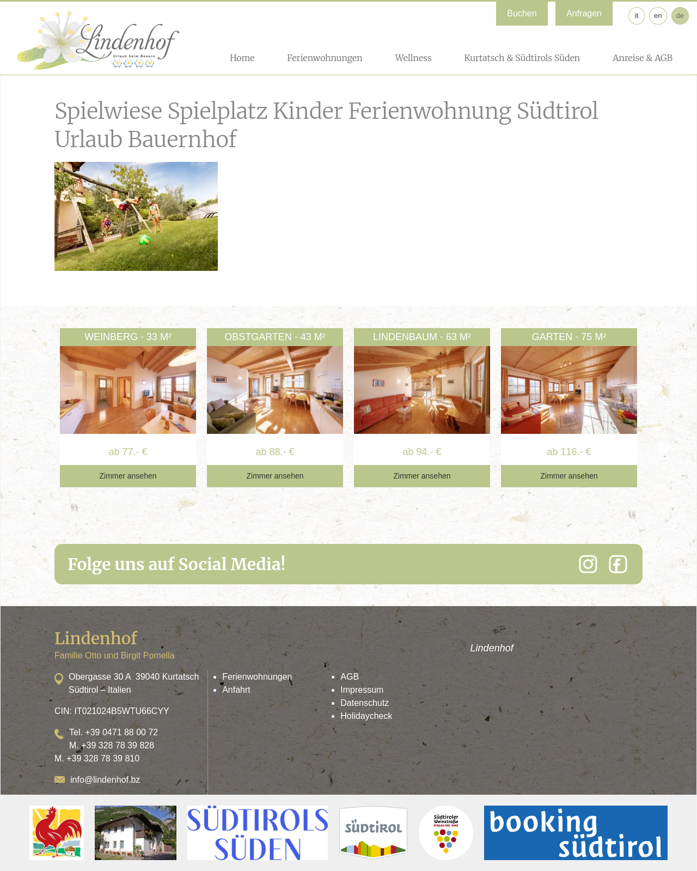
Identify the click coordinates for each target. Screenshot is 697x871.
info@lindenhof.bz (105, 779)
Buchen (521, 13)
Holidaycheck (366, 716)
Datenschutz (364, 702)
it (637, 15)
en (658, 15)
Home (242, 57)
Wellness (413, 57)
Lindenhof (491, 648)
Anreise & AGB (642, 57)
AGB (349, 676)
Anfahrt (236, 689)
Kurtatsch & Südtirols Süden (522, 57)
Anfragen (584, 13)
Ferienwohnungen (324, 57)
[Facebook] (618, 564)
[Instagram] (588, 564)
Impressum (361, 689)
